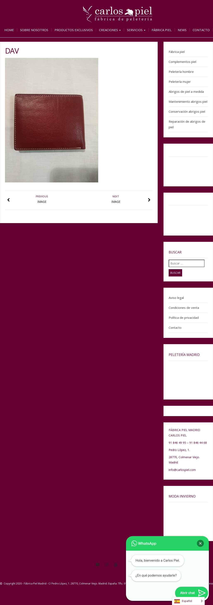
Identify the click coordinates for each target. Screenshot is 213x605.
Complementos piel (182, 62)
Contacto (201, 30)
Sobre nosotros (34, 30)
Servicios (136, 30)
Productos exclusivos (73, 30)
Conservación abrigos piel (187, 111)
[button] (200, 543)
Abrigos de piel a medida (186, 91)
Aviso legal (176, 298)
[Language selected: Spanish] (188, 601)
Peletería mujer (180, 81)
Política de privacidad (184, 317)
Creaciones (110, 30)
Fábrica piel (162, 30)
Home (9, 30)
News (182, 30)
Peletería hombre (181, 72)
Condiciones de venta (184, 308)
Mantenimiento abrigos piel (188, 101)
